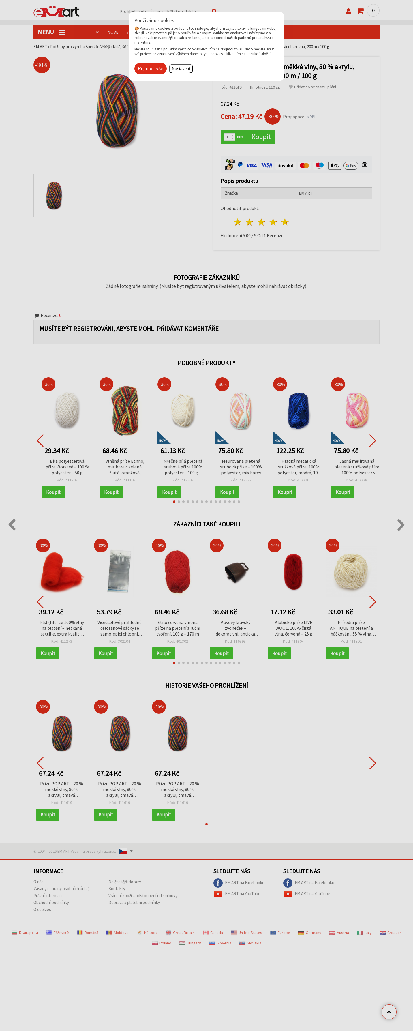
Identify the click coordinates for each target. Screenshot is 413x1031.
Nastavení (181, 68)
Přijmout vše (150, 68)
